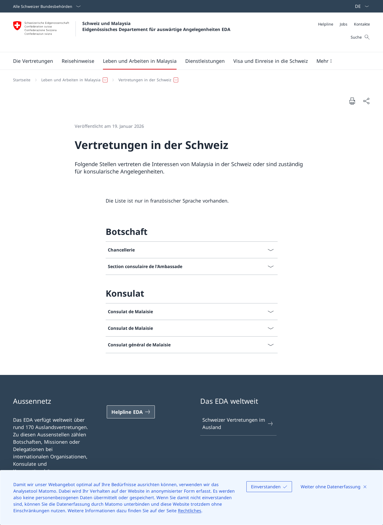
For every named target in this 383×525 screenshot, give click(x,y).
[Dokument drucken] (352, 100)
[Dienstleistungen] (205, 61)
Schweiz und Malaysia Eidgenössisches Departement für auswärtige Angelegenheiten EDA (156, 26)
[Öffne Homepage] (121, 32)
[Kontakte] (362, 24)
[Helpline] (326, 24)
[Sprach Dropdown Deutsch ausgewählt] (360, 6)
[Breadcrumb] (189, 80)
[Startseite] (22, 80)
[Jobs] (344, 24)
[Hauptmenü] (187, 61)
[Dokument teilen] (366, 101)
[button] (33, 61)
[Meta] (344, 24)
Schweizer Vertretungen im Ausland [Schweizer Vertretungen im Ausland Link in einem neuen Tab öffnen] (238, 423)
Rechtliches (189, 511)
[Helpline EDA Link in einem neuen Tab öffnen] (131, 411)
